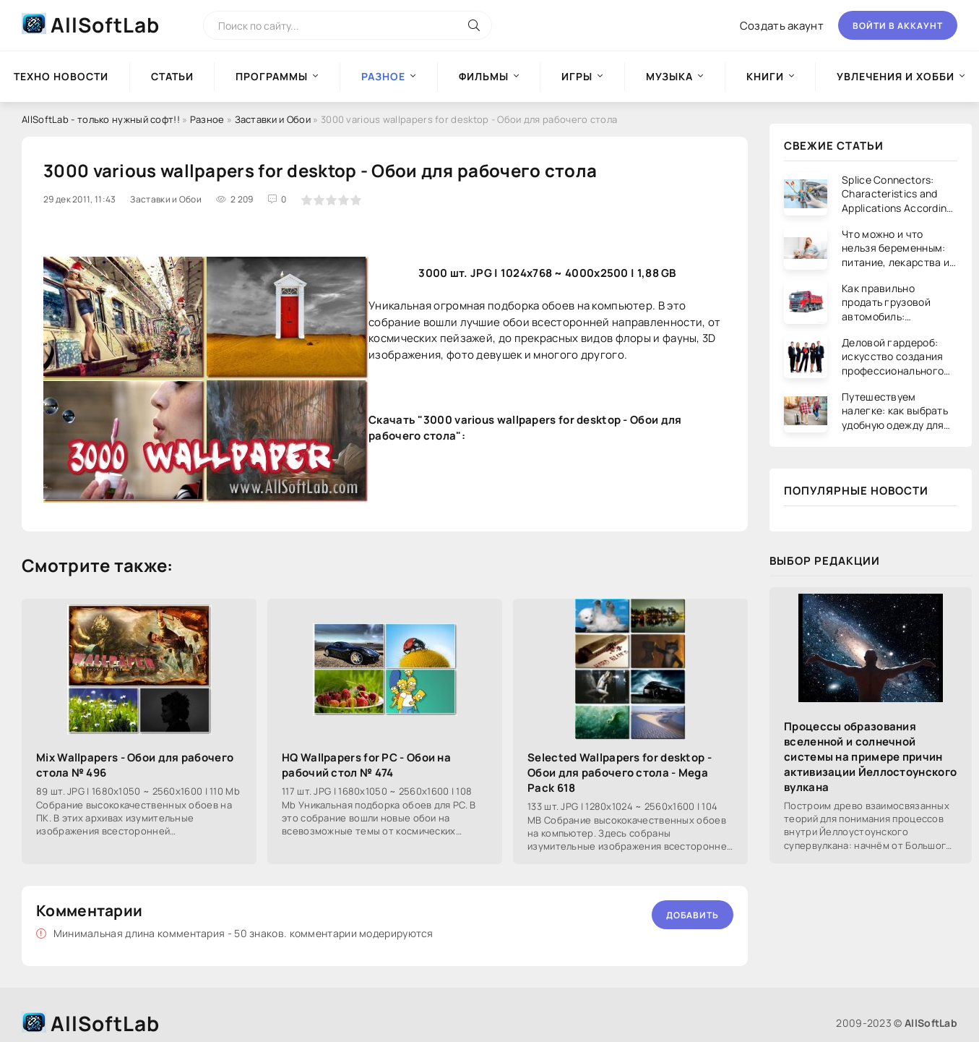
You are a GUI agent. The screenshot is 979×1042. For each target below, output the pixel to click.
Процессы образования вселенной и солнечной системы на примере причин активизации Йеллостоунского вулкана (870, 757)
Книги (765, 76)
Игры (576, 76)
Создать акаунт (782, 25)
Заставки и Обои (273, 119)
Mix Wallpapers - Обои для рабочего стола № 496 (134, 765)
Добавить (692, 915)
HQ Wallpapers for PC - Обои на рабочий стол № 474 (366, 765)
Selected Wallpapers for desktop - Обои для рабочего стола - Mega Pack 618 (619, 772)
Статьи (172, 76)
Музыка (669, 76)
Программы (272, 76)
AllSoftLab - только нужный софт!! (101, 119)
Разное (207, 119)
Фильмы (484, 76)
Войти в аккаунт (898, 26)
